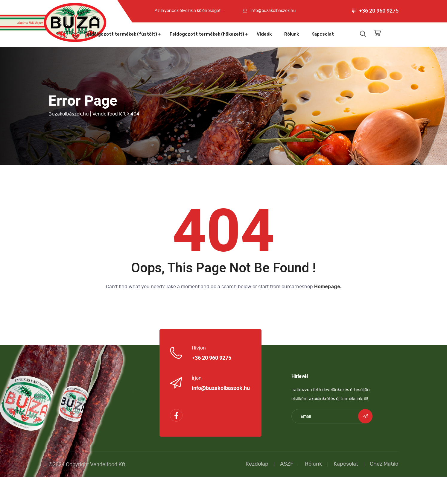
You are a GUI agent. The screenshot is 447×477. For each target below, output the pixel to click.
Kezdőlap (257, 464)
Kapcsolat (322, 34)
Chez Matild (384, 464)
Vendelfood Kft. (108, 464)
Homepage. (327, 287)
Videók (264, 34)
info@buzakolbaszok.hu (273, 10)
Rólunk (291, 34)
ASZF (286, 464)
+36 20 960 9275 (379, 11)
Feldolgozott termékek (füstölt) (120, 34)
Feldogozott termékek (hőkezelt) (207, 34)
